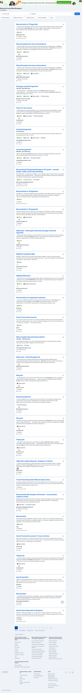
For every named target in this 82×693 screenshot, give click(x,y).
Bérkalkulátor (50, 687)
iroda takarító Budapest (36, 658)
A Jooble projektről (23, 675)
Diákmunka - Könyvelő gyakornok (28, 357)
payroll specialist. (22, 577)
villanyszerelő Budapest (53, 646)
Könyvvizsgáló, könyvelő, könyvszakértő (30, 337)
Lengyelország (18, 642)
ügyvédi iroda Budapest (36, 642)
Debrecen (17, 645)
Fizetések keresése (52, 683)
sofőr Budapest (52, 648)
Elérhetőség (22, 678)
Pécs (16, 656)
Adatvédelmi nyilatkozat (53, 680)
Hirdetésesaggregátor (38, 675)
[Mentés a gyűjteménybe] (63, 24)
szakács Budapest (52, 644)
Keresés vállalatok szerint (53, 685)
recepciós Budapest (53, 656)
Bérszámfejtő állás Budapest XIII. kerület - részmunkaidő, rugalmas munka (36, 496)
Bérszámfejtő (21, 516)
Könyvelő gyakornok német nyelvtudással (31, 44)
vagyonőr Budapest (53, 642)
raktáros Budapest (52, 651)
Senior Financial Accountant (26, 317)
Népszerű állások (18, 665)
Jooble (9, 690)
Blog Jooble (36, 677)
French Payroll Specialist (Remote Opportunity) (33, 480)
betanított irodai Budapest (37, 654)
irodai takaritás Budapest (37, 649)
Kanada (16, 643)
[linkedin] (73, 672)
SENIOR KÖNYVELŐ (23, 276)
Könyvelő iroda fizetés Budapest (55, 658)
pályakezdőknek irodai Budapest (38, 651)
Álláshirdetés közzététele (64, 2)
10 (50, 627)
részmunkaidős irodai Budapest (38, 644)
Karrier (21, 680)
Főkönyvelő (20, 440)
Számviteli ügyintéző (23, 129)
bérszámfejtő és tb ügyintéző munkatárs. (31, 297)
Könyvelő (19, 375)
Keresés (77, 13)
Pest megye (17, 647)
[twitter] (69, 672)
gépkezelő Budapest (53, 655)
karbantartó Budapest (53, 653)
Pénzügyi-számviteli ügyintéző (27, 86)
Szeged (16, 649)
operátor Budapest (52, 649)
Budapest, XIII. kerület (19, 652)
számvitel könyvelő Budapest (38, 652)
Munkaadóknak (37, 673)
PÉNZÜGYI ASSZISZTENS (25, 254)
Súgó (21, 677)
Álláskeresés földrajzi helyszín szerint (22, 666)
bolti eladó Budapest (53, 640)
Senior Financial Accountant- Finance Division (32, 536)
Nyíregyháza (17, 658)
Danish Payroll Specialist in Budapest (29, 610)
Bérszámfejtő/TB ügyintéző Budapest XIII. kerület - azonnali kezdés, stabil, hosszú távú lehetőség (37, 171)
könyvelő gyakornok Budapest (38, 640)
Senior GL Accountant (24, 108)
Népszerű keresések (20, 634)
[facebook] (65, 672)
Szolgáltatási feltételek (53, 678)
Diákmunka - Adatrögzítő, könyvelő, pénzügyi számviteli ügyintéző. (36, 232)
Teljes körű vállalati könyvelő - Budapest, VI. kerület (34, 461)
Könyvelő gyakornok (23, 397)
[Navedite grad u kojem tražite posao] (43, 14)
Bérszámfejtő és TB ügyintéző (27, 24)
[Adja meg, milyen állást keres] (14, 14)
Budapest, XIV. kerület (19, 654)
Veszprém (17, 651)
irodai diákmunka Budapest (37, 656)
